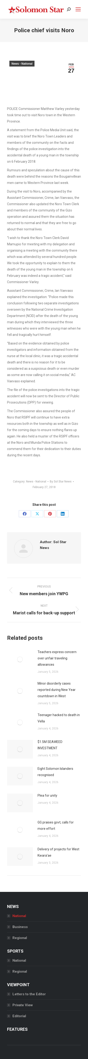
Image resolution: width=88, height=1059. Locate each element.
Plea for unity (47, 795)
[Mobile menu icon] (78, 9)
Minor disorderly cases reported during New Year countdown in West (57, 690)
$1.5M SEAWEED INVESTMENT (50, 745)
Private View (22, 1005)
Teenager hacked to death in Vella (59, 718)
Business (20, 927)
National (19, 916)
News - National (21, 63)
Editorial (19, 1016)
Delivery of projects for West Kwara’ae (58, 852)
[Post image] (20, 659)
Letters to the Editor (29, 994)
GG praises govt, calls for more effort (56, 825)
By (61, 481)
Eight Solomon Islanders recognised (55, 772)
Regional (19, 938)
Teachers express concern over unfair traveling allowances (57, 658)
